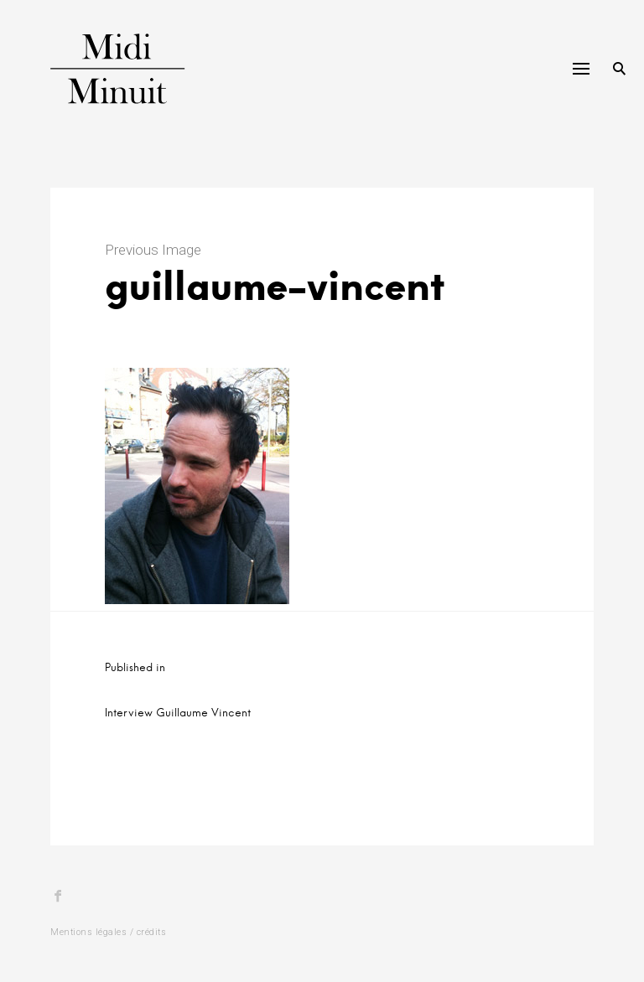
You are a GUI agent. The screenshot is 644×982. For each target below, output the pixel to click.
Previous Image (153, 249)
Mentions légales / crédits (108, 932)
